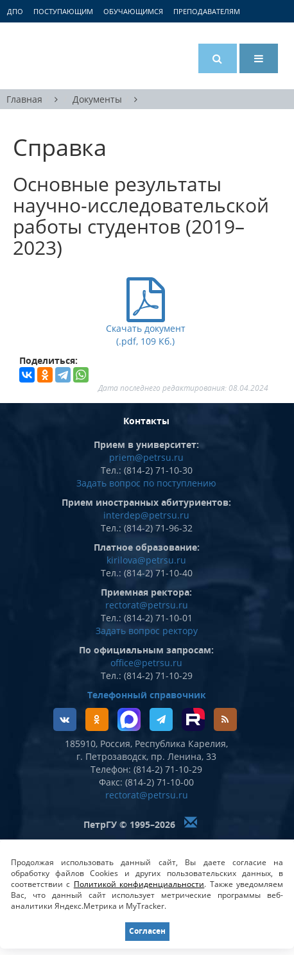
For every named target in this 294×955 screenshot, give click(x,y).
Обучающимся (133, 11)
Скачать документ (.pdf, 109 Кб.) (146, 326)
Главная (24, 99)
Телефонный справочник (146, 695)
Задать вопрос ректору (147, 630)
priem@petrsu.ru (146, 457)
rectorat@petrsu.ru (146, 605)
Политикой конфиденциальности (139, 884)
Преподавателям (206, 11)
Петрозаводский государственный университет (61, 56)
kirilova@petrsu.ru (146, 560)
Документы (97, 99)
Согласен (147, 930)
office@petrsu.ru (146, 663)
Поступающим (63, 11)
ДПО (15, 11)
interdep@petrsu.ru (146, 515)
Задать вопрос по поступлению (146, 483)
